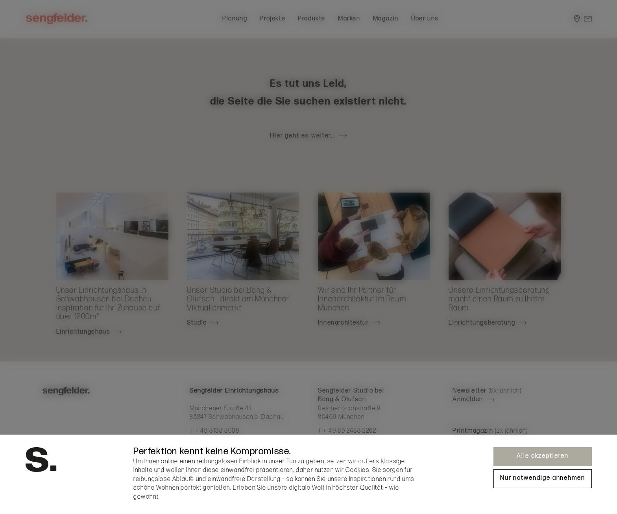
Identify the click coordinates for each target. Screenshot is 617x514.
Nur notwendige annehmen (542, 478)
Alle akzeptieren (543, 456)
